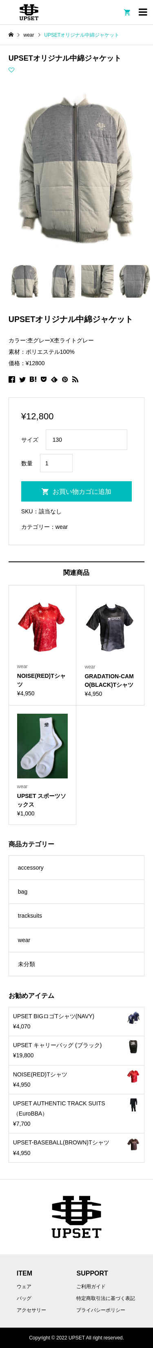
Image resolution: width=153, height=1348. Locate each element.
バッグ (24, 1298)
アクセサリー (31, 1310)
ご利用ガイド (91, 1286)
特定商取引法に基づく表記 (105, 1298)
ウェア (24, 1286)
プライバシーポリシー (100, 1310)
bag (22, 891)
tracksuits (30, 915)
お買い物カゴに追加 (82, 491)
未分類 (26, 964)
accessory (31, 867)
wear (61, 527)
